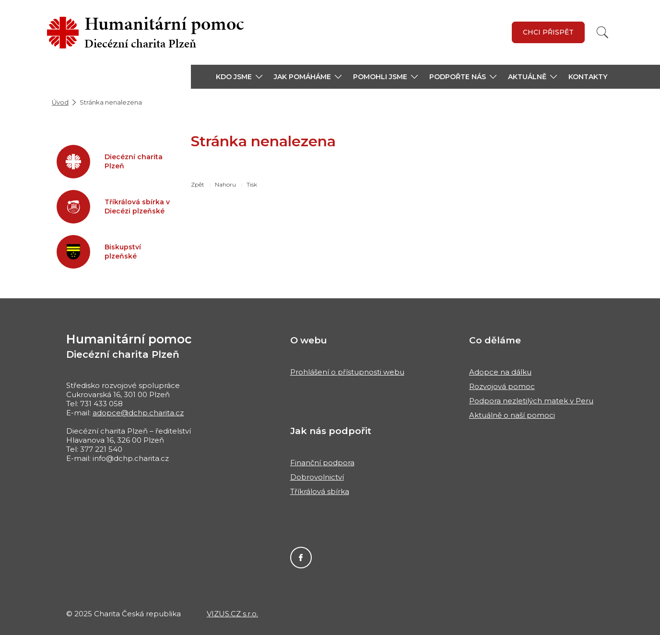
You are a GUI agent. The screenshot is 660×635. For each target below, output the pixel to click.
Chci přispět (548, 32)
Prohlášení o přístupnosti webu (347, 371)
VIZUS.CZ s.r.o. (232, 613)
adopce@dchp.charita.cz (138, 412)
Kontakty (587, 76)
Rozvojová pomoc (502, 386)
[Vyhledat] (602, 32)
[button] (239, 77)
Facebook (301, 557)
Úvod (60, 102)
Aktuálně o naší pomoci (512, 415)
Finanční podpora (322, 462)
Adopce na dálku (500, 371)
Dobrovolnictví (317, 477)
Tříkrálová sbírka (319, 491)
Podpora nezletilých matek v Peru (531, 400)
